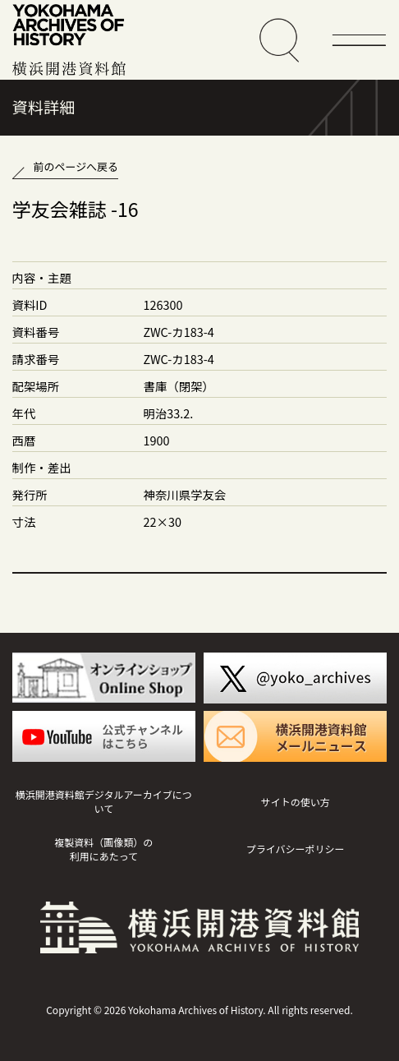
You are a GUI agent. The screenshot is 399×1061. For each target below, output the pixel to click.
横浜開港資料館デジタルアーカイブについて (104, 801)
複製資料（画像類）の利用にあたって (103, 849)
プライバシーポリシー (295, 849)
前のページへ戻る (76, 166)
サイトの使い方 (295, 802)
